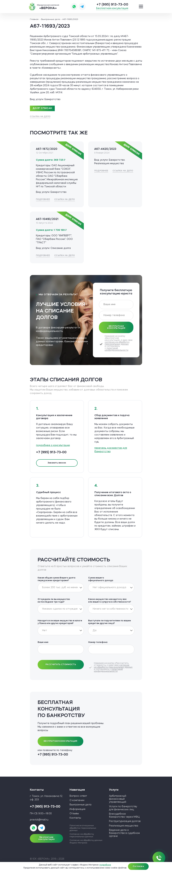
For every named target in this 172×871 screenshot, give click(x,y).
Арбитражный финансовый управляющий (117, 799)
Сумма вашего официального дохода (100, 579)
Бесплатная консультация (112, 8)
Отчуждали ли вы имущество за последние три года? (54, 600)
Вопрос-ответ (78, 796)
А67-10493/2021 (47, 219)
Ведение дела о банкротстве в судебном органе (124, 833)
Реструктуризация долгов (125, 821)
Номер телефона (97, 642)
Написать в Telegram (82, 6)
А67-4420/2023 (105, 149)
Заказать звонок (57, 463)
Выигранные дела (80, 805)
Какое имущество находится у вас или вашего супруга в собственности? (109, 600)
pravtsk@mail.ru (39, 820)
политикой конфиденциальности (116, 349)
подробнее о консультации (53, 445)
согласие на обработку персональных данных (117, 343)
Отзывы (74, 813)
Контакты (75, 818)
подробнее (105, 865)
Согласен (138, 866)
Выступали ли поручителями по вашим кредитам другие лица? (109, 622)
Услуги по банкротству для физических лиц (123, 808)
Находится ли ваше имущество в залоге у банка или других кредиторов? (60, 622)
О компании (77, 800)
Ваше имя (43, 642)
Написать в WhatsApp (74, 6)
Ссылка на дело (40, 117)
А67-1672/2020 (46, 149)
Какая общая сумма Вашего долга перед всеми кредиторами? (56, 579)
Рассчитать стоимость (61, 665)
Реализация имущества (123, 826)
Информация (77, 809)
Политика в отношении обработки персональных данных (83, 828)
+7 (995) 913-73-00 (112, 4)
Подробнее (43, 200)
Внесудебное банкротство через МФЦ (124, 815)
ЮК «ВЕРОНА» (44, 6)
